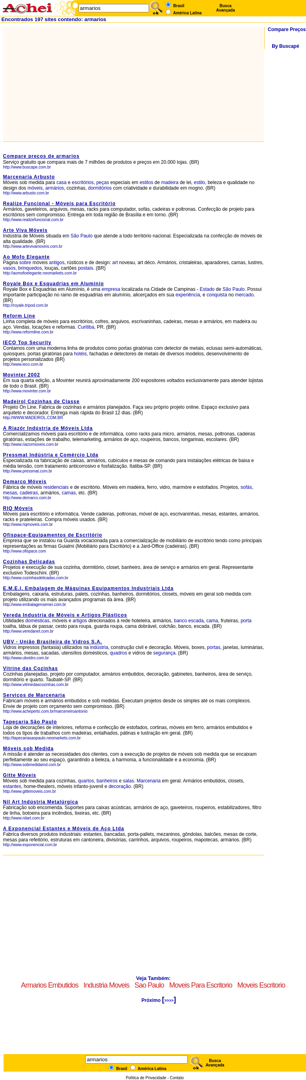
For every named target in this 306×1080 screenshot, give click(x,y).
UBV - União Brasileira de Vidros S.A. (52, 642)
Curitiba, (87, 327)
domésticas (38, 620)
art (115, 262)
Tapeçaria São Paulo (30, 722)
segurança (164, 653)
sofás (246, 487)
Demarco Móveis (25, 481)
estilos (146, 182)
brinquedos (30, 268)
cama (212, 620)
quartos (86, 781)
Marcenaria (149, 781)
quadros (118, 653)
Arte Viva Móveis (25, 230)
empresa (111, 289)
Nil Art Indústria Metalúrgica (40, 802)
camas (69, 493)
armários (54, 188)
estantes (12, 786)
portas (213, 647)
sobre (25, 262)
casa (62, 182)
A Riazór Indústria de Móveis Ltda (48, 428)
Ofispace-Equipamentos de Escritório (52, 535)
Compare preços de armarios (41, 156)
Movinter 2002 (21, 375)
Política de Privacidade (146, 1078)
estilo (199, 182)
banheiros (107, 781)
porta (246, 620)
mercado (244, 295)
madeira (169, 182)
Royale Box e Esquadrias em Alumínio (53, 283)
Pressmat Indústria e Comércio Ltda (50, 455)
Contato (177, 1078)
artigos (80, 620)
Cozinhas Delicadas (29, 562)
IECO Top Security (27, 342)
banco (180, 620)
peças (102, 182)
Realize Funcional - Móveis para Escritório (59, 203)
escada (196, 620)
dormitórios (100, 188)
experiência (187, 295)
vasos (9, 268)
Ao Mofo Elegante (26, 257)
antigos (57, 262)
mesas (10, 493)
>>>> (168, 1000)
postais (85, 268)
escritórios (83, 182)
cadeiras (29, 493)
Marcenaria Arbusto (29, 177)
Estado (207, 289)
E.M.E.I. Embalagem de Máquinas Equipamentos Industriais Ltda (88, 588)
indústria (99, 647)
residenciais (56, 487)
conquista (217, 295)
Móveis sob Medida (28, 748)
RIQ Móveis (18, 508)
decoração (119, 786)
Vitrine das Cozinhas (30, 668)
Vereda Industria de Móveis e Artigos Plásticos (65, 615)
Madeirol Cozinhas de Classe (41, 401)
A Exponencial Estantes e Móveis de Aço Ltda (63, 828)
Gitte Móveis (19, 775)
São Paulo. (234, 289)
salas (128, 781)
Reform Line (19, 316)
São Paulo (82, 236)
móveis (35, 188)
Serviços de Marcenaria (34, 695)
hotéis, (81, 354)
